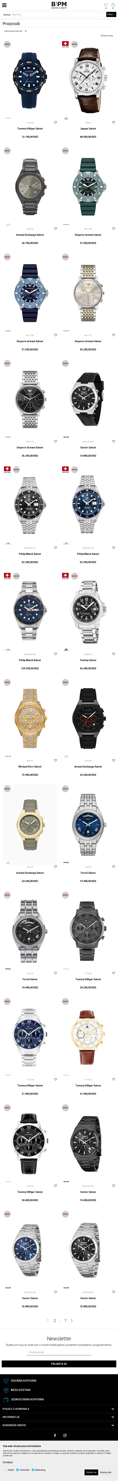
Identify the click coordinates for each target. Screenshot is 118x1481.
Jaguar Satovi (88, 128)
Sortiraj (6, 15)
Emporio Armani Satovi (88, 234)
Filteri (111, 14)
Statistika (25, 1470)
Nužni (11, 1470)
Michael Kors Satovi (29, 766)
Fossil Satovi (88, 873)
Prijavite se (59, 1364)
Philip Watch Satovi (30, 554)
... (60, 1321)
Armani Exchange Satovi (30, 234)
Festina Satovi (88, 660)
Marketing (40, 1470)
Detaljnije (8, 1462)
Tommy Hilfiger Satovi (30, 128)
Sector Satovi (88, 447)
